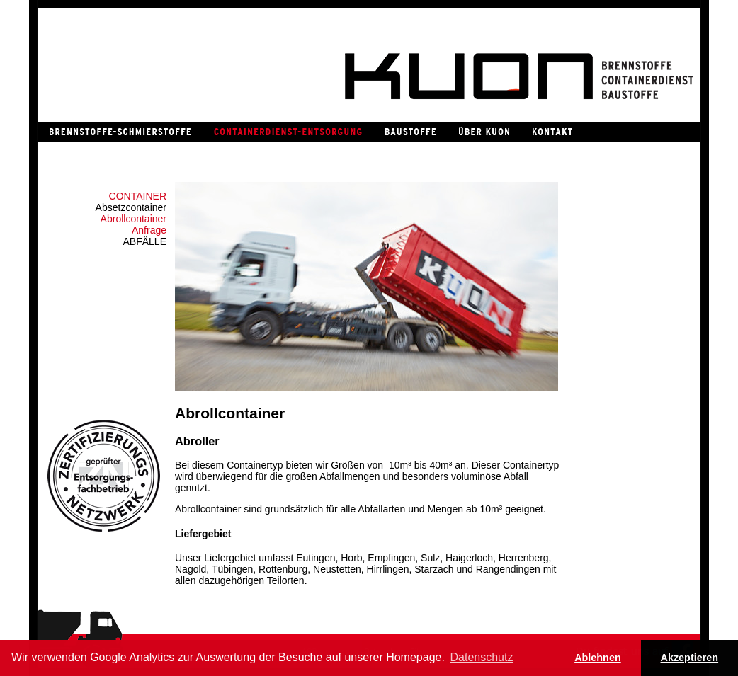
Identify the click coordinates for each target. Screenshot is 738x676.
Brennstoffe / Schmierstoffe (120, 132)
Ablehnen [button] (597, 657)
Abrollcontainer (133, 218)
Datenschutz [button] (481, 657)
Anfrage (149, 230)
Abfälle (144, 241)
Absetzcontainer (131, 207)
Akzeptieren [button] (690, 657)
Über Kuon (484, 132)
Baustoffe (410, 132)
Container (137, 196)
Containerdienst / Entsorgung (287, 132)
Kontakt (552, 132)
